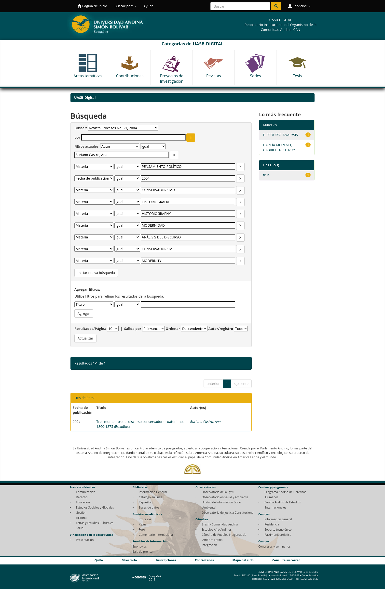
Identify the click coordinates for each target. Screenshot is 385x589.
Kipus (142, 524)
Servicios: (299, 6)
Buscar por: (125, 6)
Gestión (81, 512)
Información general (278, 519)
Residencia (271, 524)
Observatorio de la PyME (218, 492)
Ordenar (173, 328)
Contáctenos (204, 560)
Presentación (85, 540)
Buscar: (80, 128)
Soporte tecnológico (277, 529)
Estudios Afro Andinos (217, 529)
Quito (99, 560)
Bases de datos (149, 507)
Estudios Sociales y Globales (95, 507)
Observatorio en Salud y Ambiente (225, 497)
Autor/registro (220, 328)
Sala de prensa (142, 551)
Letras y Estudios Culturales (94, 523)
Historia (81, 518)
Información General (153, 492)
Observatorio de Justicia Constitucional (228, 512)
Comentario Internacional (156, 535)
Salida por (132, 328)
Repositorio (146, 502)
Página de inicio (92, 6)
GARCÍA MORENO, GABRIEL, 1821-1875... (280, 147)
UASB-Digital (85, 97)
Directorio (129, 560)
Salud (79, 528)
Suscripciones (165, 560)
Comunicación (85, 492)
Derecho (81, 497)
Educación (83, 502)
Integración (209, 545)
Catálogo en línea (150, 497)
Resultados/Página (90, 328)
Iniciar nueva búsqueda (96, 272)
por (77, 137)
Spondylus (140, 546)
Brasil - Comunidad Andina (220, 524)
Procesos (145, 519)
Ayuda (149, 6)
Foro (142, 529)
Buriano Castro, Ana (205, 421)
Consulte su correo (286, 560)
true (266, 175)
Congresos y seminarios (274, 546)
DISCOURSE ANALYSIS (280, 134)
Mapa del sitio (243, 560)
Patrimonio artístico (277, 535)
